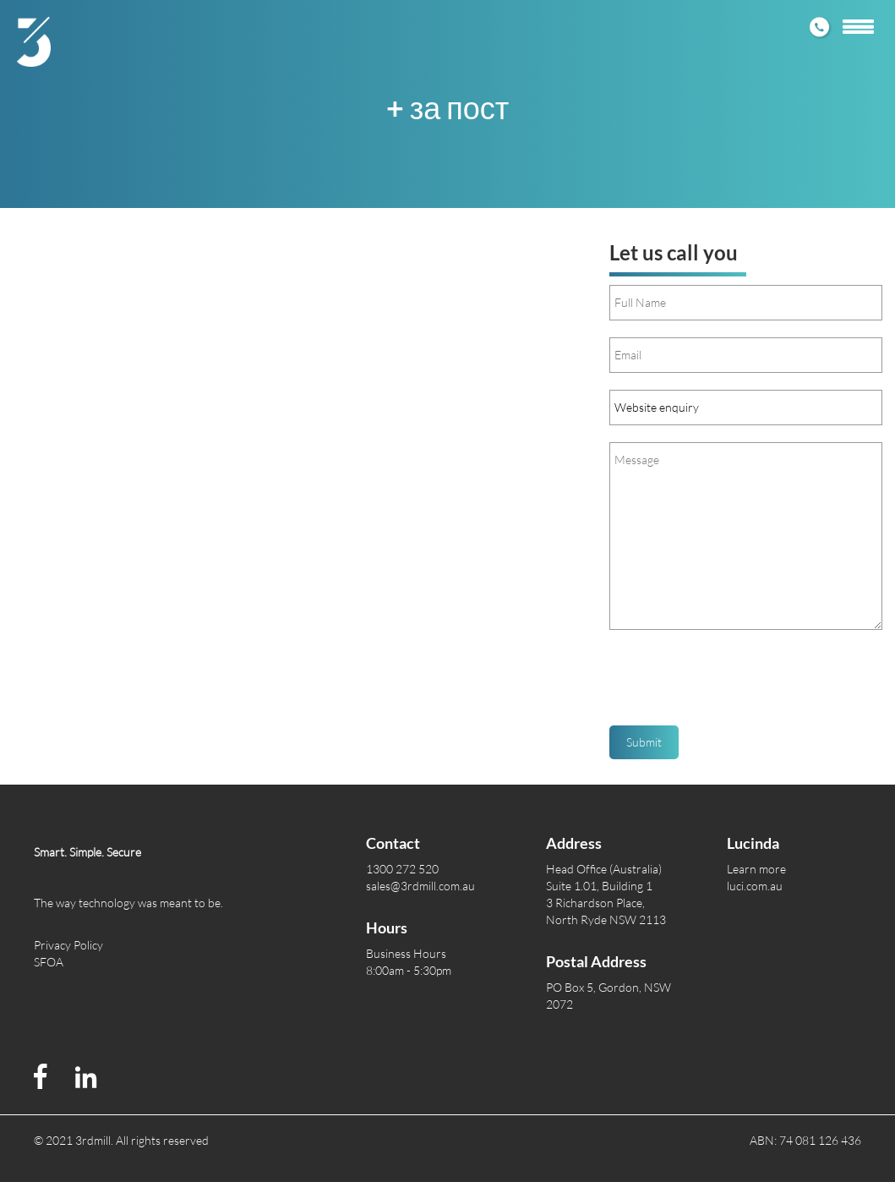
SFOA (48, 962)
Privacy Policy (68, 945)
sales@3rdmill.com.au (420, 885)
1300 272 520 (402, 869)
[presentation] (737, 684)
